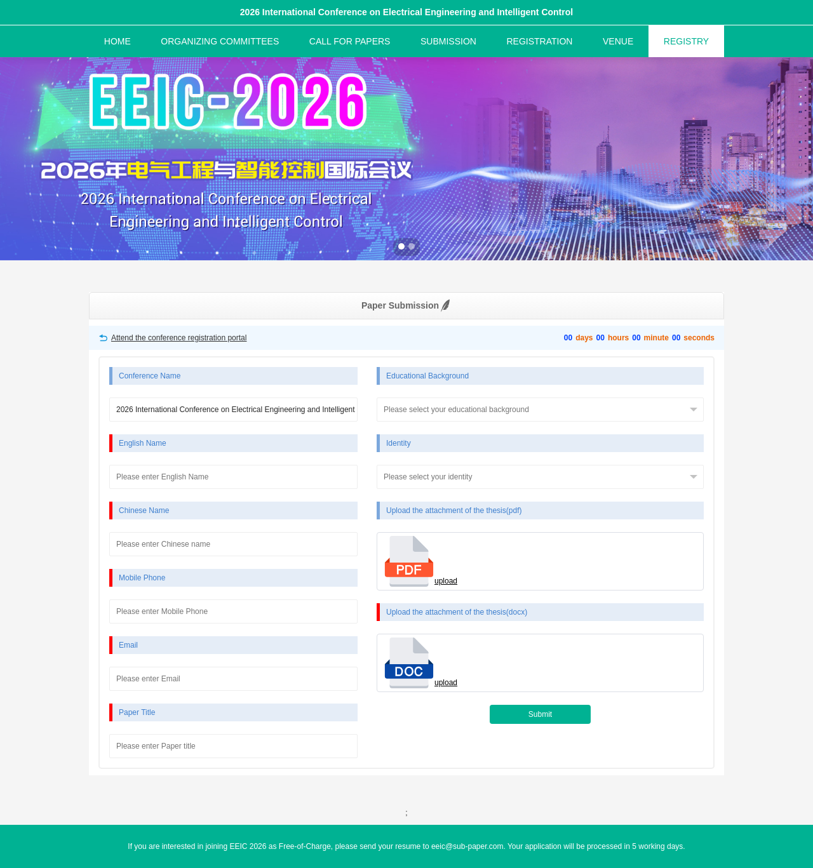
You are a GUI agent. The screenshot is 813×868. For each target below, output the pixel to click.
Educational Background (427, 375)
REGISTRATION (539, 41)
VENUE (618, 41)
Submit (540, 714)
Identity (398, 443)
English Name (142, 443)
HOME (117, 41)
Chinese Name (144, 510)
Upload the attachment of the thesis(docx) (456, 612)
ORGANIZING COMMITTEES (220, 41)
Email (128, 645)
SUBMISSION (448, 41)
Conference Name (149, 375)
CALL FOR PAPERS (350, 41)
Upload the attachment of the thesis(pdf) (453, 510)
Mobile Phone (142, 577)
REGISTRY (686, 41)
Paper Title (137, 712)
